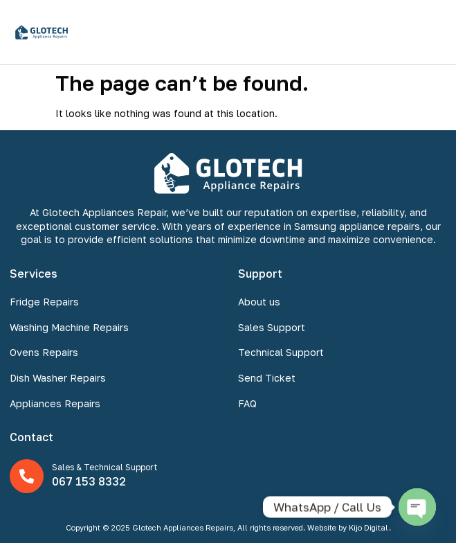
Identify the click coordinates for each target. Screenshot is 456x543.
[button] (430, 32)
